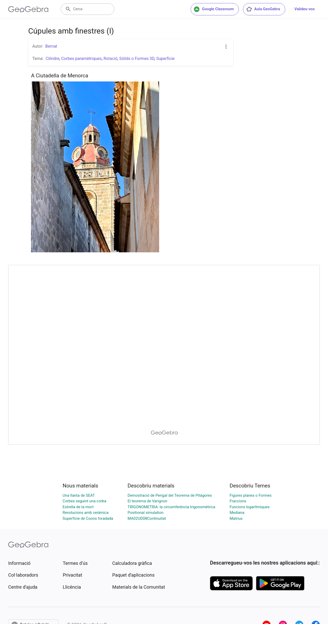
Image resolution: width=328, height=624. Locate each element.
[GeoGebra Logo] (28, 9)
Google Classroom (214, 9)
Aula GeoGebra (263, 9)
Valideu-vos (304, 9)
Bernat (51, 46)
